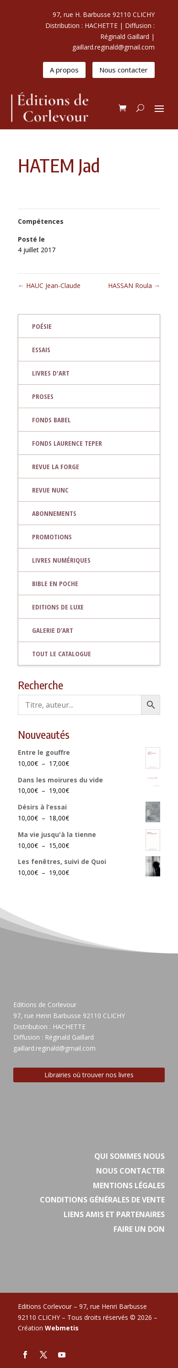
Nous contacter (123, 69)
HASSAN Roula (134, 285)
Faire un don (139, 1229)
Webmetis (62, 1328)
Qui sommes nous (129, 1156)
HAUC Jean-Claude (49, 285)
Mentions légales (129, 1185)
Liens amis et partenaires (114, 1214)
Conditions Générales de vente (102, 1200)
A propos (64, 69)
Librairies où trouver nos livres (89, 1074)
